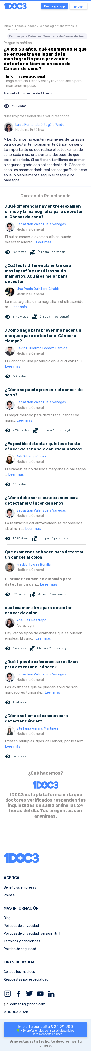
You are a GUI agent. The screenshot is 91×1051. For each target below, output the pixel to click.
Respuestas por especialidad (26, 980)
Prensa (9, 895)
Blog (7, 918)
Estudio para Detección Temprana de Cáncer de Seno (47, 36)
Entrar (78, 6)
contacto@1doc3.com (24, 1004)
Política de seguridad (20, 949)
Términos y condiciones (22, 941)
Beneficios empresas (20, 887)
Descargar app (54, 6)
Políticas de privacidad (21, 926)
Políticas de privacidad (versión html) (32, 933)
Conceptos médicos (19, 972)
